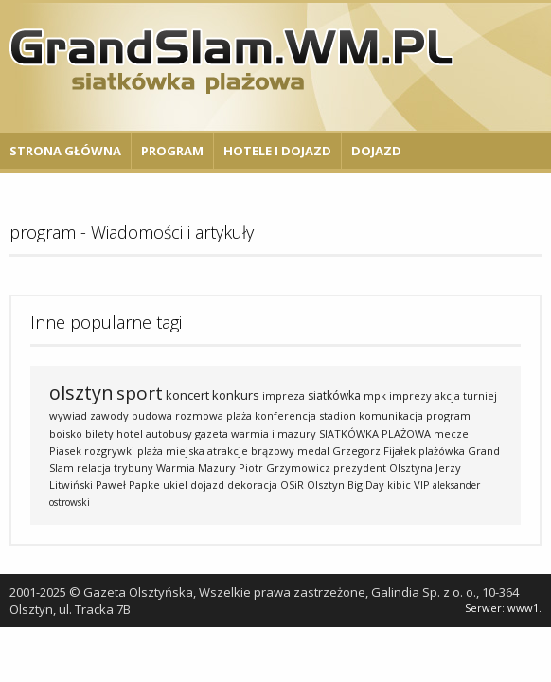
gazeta (211, 433)
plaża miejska (170, 450)
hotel (129, 433)
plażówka (441, 450)
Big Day (365, 484)
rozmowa (199, 415)
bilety (99, 433)
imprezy (410, 395)
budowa (152, 415)
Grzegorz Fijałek (374, 450)
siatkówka (334, 395)
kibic (399, 484)
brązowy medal (290, 450)
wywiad (68, 415)
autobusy (169, 433)
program (448, 415)
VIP (422, 484)
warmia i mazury (273, 433)
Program (172, 150)
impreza (283, 395)
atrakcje (227, 450)
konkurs (235, 395)
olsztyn (81, 392)
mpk (375, 395)
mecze (451, 433)
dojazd (207, 484)
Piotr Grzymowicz (284, 467)
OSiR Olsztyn (312, 484)
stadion (337, 415)
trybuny (133, 467)
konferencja (285, 415)
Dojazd (376, 150)
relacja (94, 467)
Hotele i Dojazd (277, 150)
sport (139, 393)
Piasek (65, 450)
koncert (187, 395)
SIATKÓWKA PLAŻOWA (375, 433)
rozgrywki (109, 450)
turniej (480, 395)
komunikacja (391, 415)
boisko (65, 433)
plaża (239, 415)
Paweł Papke (128, 484)
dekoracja (252, 484)
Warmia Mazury (196, 467)
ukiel (175, 484)
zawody (109, 415)
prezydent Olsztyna (383, 467)
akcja (447, 395)
